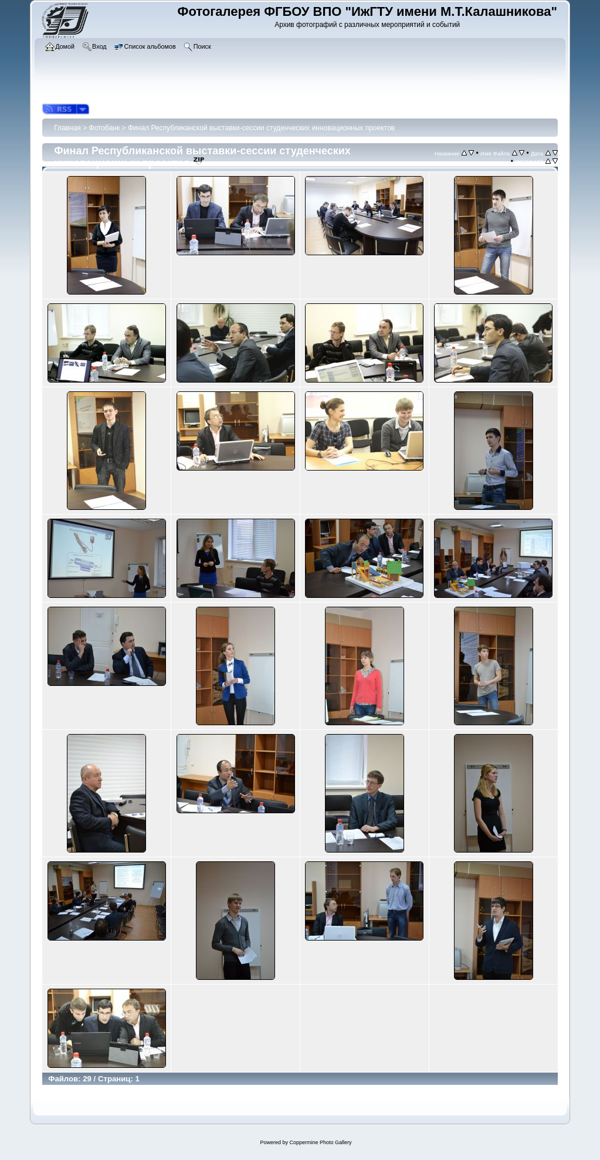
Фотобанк (104, 128)
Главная (67, 128)
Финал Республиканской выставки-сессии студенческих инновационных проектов (261, 128)
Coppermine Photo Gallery (320, 1142)
